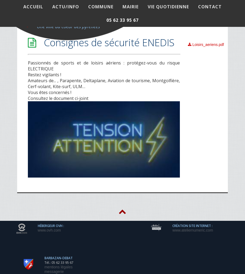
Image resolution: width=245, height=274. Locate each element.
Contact (210, 7)
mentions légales (58, 267)
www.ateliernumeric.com (192, 230)
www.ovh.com (49, 230)
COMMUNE (100, 7)
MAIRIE (130, 7)
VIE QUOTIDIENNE (168, 7)
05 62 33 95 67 (122, 20)
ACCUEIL (33, 7)
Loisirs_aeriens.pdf (206, 44)
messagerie (54, 271)
